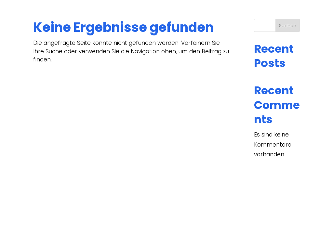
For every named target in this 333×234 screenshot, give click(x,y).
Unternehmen (189, 15)
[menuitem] (293, 15)
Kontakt (270, 15)
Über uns (154, 15)
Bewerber (233, 15)
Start (129, 15)
